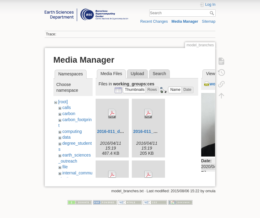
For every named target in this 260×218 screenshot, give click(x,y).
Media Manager (185, 21)
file (65, 166)
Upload (137, 73)
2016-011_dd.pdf (113, 131)
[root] (63, 101)
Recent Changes (154, 21)
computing (72, 131)
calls (66, 107)
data (66, 137)
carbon (68, 113)
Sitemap (208, 21)
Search (212, 13)
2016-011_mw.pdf (150, 131)
